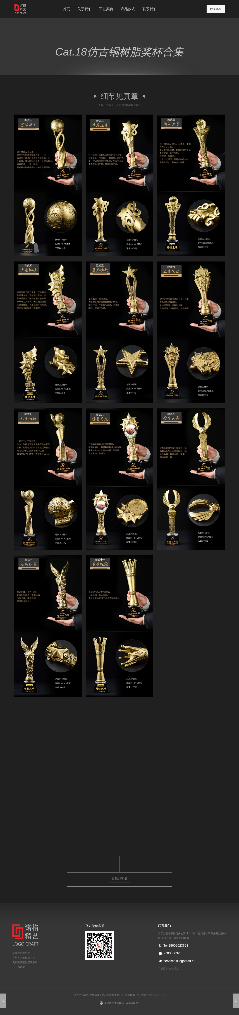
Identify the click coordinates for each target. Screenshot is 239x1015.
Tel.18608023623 (173, 945)
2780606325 (169, 953)
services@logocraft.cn (176, 961)
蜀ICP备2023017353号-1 (151, 995)
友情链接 (174, 968)
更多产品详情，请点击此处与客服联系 (119, 105)
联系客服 (216, 9)
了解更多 (163, 968)
